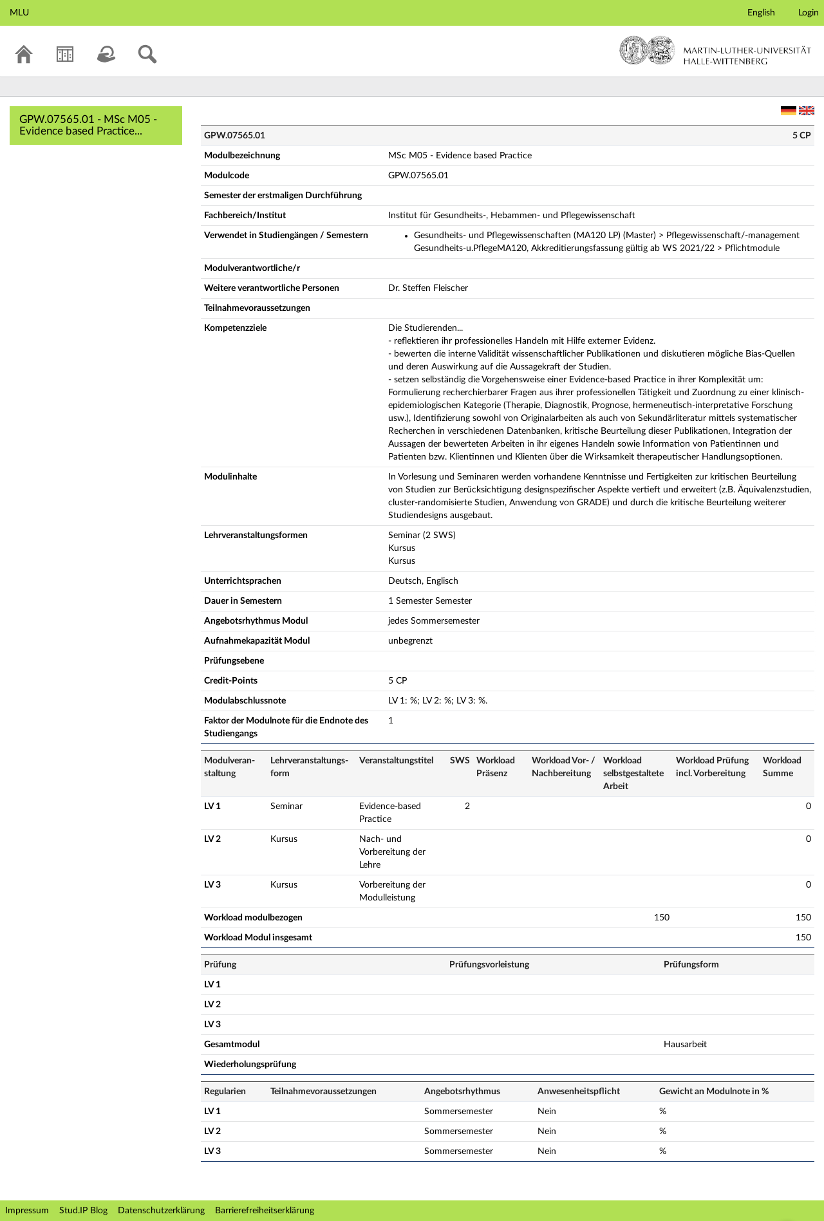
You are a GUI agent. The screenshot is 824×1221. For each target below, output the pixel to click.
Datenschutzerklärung (161, 1210)
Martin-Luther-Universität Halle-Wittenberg (715, 50)
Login (808, 12)
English (761, 12)
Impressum (27, 1210)
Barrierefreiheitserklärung (264, 1210)
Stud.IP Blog (83, 1210)
